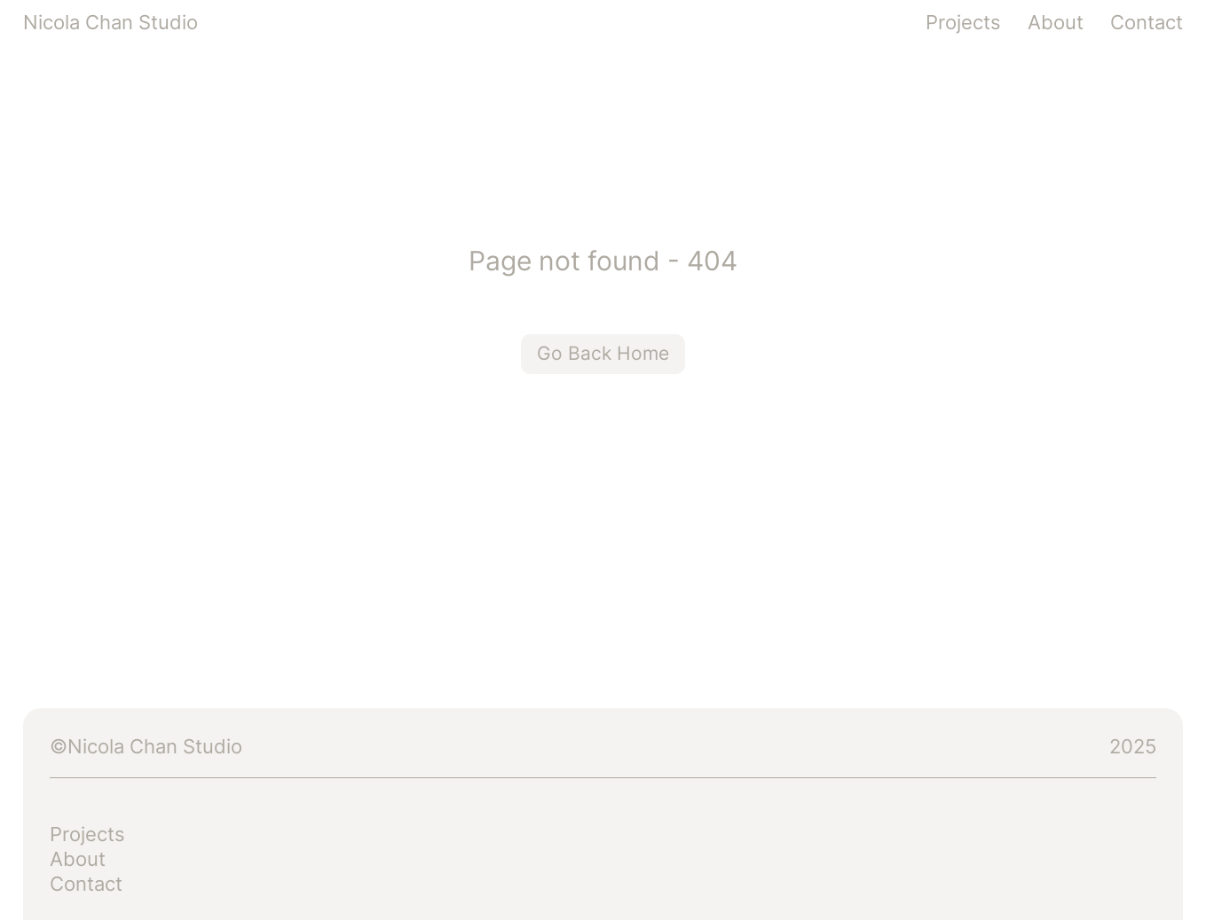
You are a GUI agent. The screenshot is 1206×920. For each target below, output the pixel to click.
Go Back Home (603, 353)
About (1056, 22)
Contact (1146, 22)
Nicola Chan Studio (110, 22)
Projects (963, 22)
